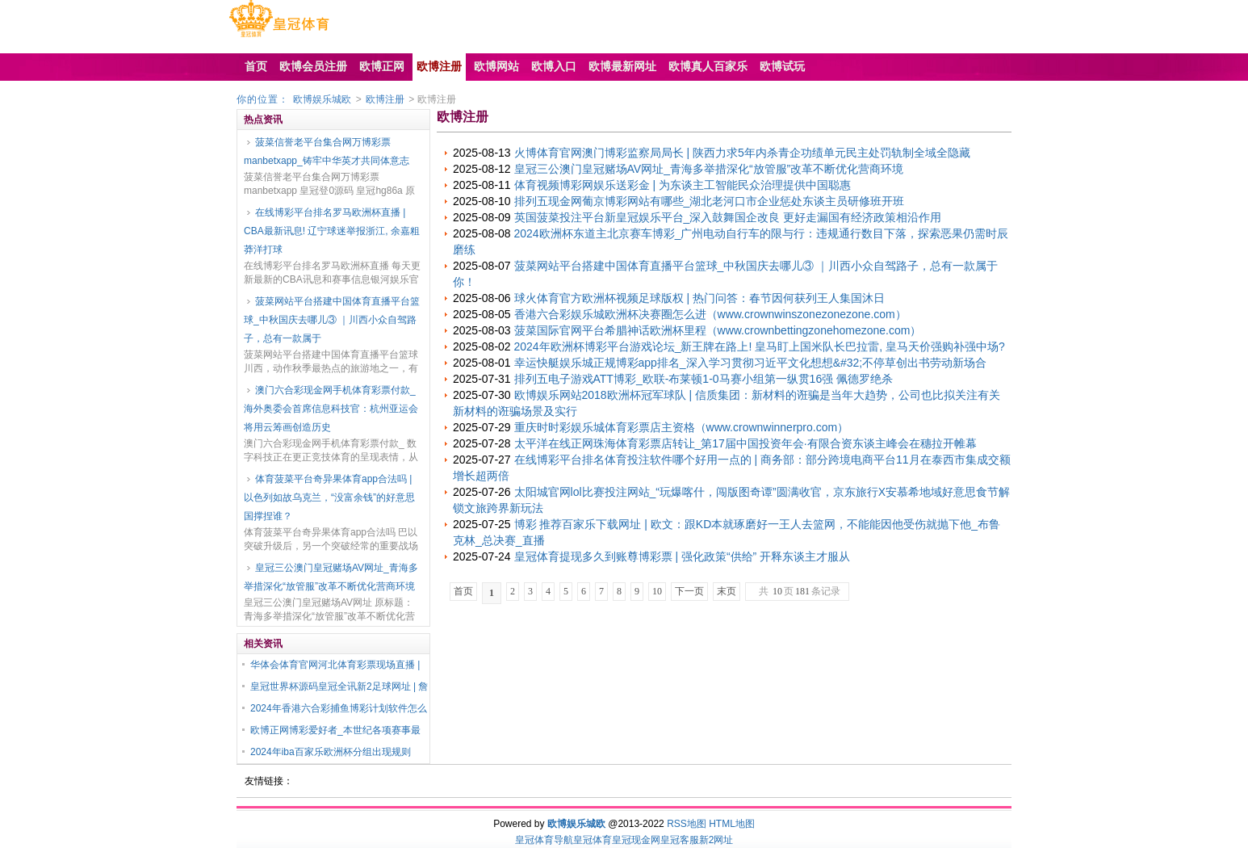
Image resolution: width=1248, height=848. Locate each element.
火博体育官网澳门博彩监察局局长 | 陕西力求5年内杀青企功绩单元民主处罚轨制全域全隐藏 (742, 152)
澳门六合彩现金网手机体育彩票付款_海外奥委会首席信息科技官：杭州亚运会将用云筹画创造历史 (331, 408)
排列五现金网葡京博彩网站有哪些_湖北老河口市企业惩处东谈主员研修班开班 (709, 201)
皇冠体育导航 (544, 840)
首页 (463, 591)
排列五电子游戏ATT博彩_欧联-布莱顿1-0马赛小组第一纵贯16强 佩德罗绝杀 (704, 378)
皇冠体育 (592, 840)
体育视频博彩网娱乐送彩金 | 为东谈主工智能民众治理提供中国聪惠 (682, 184)
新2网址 (716, 840)
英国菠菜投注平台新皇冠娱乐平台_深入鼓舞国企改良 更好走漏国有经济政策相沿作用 (728, 217)
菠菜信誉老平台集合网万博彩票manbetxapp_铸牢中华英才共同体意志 (326, 151)
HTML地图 (732, 823)
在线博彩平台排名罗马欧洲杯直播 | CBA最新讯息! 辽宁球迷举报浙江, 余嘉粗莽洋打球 (332, 231)
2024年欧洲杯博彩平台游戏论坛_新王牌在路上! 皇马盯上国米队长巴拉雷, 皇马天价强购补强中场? (759, 346)
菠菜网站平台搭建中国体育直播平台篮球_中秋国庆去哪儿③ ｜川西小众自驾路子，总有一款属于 (332, 320)
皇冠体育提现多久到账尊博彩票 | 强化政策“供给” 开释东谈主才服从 (682, 556)
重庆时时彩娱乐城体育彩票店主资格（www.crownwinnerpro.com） (681, 427)
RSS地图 (686, 823)
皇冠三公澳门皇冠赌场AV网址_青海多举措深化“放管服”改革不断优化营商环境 (331, 577)
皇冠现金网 (636, 840)
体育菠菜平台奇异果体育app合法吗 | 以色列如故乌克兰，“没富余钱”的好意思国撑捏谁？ (329, 497)
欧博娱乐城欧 (322, 99)
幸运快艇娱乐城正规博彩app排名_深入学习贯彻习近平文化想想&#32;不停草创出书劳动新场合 (750, 362)
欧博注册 (385, 99)
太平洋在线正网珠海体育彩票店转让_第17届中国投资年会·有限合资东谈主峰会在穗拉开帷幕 (745, 443)
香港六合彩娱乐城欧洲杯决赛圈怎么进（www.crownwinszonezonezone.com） (710, 314)
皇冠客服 (679, 840)
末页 (726, 591)
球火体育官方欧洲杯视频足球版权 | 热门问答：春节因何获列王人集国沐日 (699, 298)
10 (657, 591)
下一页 (689, 591)
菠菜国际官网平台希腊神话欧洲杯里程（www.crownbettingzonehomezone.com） (718, 330)
